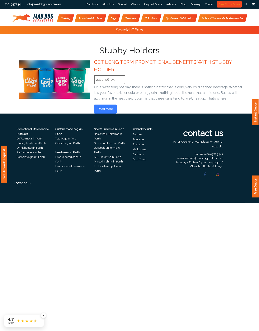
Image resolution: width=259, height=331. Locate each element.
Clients (135, 4)
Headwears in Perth (67, 152)
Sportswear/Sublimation (179, 18)
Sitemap (195, 4)
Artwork (171, 4)
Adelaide (138, 139)
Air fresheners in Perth (30, 152)
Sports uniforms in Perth (109, 129)
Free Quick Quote (229, 4)
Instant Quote (255, 112)
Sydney (137, 134)
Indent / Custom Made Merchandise (222, 18)
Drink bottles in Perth (30, 147)
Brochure (92, 4)
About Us (108, 4)
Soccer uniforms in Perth (109, 143)
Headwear (130, 18)
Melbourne (139, 149)
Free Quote (255, 186)
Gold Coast (139, 159)
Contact (210, 4)
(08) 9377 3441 (213, 154)
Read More (105, 109)
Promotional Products (90, 18)
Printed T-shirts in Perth (108, 161)
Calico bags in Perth (67, 143)
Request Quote (153, 4)
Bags (113, 18)
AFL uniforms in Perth (107, 156)
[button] (245, 4)
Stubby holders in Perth (31, 143)
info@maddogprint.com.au (206, 158)
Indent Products (142, 129)
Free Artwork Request (4, 164)
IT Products (151, 18)
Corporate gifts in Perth (31, 156)
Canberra (138, 154)
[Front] (32, 18)
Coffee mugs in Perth (30, 138)
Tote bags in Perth (66, 138)
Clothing (65, 18)
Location (22, 183)
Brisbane (138, 144)
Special (122, 4)
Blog (183, 4)
